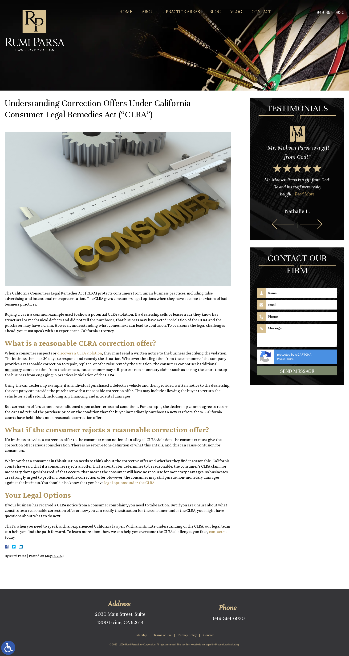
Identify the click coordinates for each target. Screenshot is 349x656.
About (149, 11)
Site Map (141, 635)
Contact (261, 11)
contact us (218, 531)
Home (125, 11)
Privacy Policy (187, 635)
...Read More (302, 194)
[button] (283, 224)
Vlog (236, 11)
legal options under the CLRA (129, 482)
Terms (290, 359)
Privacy (281, 359)
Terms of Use (163, 635)
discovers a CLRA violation (79, 353)
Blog (215, 11)
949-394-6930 (229, 618)
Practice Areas (183, 11)
